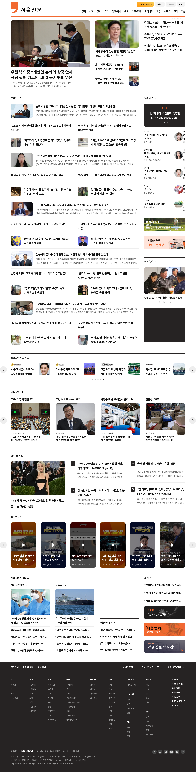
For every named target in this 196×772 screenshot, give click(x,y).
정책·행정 (93, 685)
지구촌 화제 (70, 715)
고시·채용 (93, 698)
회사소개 (175, 679)
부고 (128, 736)
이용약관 (14, 751)
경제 (99, 11)
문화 (126, 11)
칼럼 (128, 704)
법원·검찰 (32, 689)
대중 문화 (112, 702)
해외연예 (149, 725)
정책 (49, 715)
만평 (128, 712)
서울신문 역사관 (177, 684)
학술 (110, 689)
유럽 (68, 711)
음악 (110, 685)
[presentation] (3, 369)
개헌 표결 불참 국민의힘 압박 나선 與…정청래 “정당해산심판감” (40, 86)
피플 (158, 11)
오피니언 (149, 11)
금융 (49, 693)
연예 (176, 11)
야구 (147, 685)
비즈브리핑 (52, 719)
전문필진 (130, 708)
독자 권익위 (176, 688)
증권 (49, 706)
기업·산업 (51, 685)
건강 (110, 715)
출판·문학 (112, 698)
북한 (12, 693)
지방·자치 (93, 689)
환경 (31, 693)
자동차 (50, 698)
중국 (68, 689)
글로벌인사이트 (72, 719)
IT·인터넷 (51, 711)
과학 (31, 702)
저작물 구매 (176, 692)
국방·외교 (14, 698)
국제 (106, 11)
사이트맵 (175, 705)
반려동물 (112, 719)
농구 (147, 698)
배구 (147, 702)
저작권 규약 (176, 696)
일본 (68, 693)
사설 (128, 699)
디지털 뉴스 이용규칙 (71, 751)
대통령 (13, 685)
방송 (147, 717)
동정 (128, 731)
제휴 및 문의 (28, 667)
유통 (49, 702)
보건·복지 (32, 711)
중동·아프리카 (71, 698)
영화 (110, 724)
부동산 (50, 689)
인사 (128, 727)
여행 (110, 711)
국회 (12, 689)
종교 (110, 706)
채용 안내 (42, 667)
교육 (31, 698)
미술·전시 (112, 693)
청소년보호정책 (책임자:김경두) (48, 751)
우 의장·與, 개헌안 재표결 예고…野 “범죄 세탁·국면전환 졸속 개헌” (42, 82)
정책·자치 (116, 11)
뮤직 (147, 730)
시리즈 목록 (131, 685)
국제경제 (69, 685)
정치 (84, 11)
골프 (147, 693)
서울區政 (93, 693)
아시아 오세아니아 (73, 702)
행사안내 (14, 667)
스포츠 (167, 11)
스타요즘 (149, 734)
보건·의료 (32, 706)
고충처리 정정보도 (178, 701)
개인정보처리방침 (27, 751)
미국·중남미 (70, 706)
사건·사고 (32, 685)
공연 (110, 728)
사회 (91, 11)
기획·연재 (136, 11)
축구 (147, 689)
